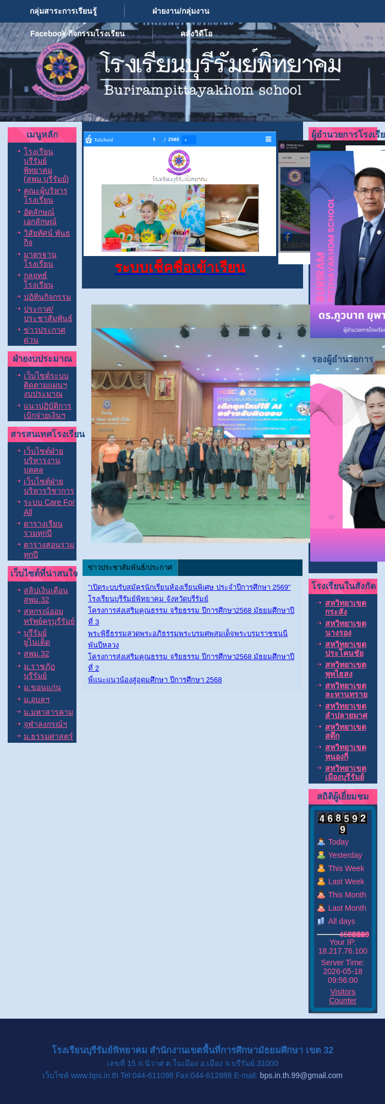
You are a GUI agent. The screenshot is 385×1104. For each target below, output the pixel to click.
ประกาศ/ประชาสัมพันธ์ (48, 313)
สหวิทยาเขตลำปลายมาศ (346, 710)
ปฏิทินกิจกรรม (47, 296)
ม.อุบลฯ (37, 699)
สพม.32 (36, 653)
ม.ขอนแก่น (42, 687)
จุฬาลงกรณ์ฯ (45, 724)
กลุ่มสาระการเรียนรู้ (63, 11)
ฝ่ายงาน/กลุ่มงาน (181, 11)
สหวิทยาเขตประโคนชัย (345, 648)
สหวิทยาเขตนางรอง (345, 628)
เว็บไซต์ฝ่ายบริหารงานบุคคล (43, 460)
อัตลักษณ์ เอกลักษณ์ (40, 217)
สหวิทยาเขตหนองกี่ (345, 751)
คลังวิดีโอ (196, 33)
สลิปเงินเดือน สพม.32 (46, 595)
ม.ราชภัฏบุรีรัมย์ (39, 671)
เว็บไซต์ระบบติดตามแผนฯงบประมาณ (46, 385)
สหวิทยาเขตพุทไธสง (345, 669)
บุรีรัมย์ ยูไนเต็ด (37, 637)
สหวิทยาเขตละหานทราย (346, 690)
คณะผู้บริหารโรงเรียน (46, 195)
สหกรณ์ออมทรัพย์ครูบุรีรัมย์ (49, 616)
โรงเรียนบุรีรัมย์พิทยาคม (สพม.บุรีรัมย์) (46, 165)
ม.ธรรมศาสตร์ (48, 736)
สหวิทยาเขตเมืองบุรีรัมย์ (345, 772)
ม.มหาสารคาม (48, 712)
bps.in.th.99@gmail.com (301, 1075)
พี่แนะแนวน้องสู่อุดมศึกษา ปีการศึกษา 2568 (155, 680)
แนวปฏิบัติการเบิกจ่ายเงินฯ (48, 410)
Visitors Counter (342, 996)
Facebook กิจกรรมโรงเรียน (77, 33)
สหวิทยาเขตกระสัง (345, 607)
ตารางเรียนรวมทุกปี (43, 528)
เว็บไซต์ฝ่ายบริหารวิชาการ (49, 486)
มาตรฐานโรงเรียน (40, 259)
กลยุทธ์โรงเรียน (38, 280)
